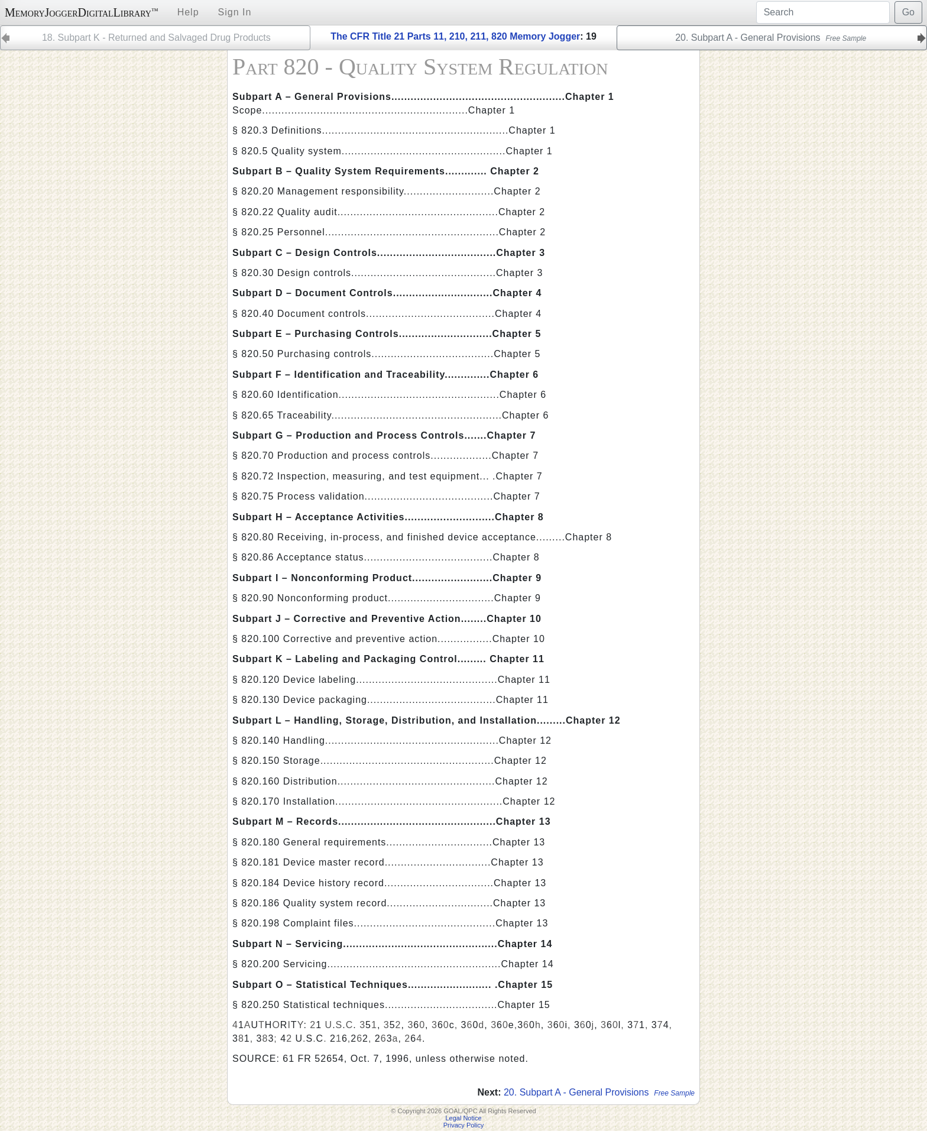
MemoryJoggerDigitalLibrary (81, 12)
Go (908, 12)
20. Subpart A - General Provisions (599, 1092)
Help (188, 12)
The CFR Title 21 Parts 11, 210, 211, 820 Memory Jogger (455, 36)
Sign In (235, 12)
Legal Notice (463, 1118)
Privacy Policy (463, 1125)
